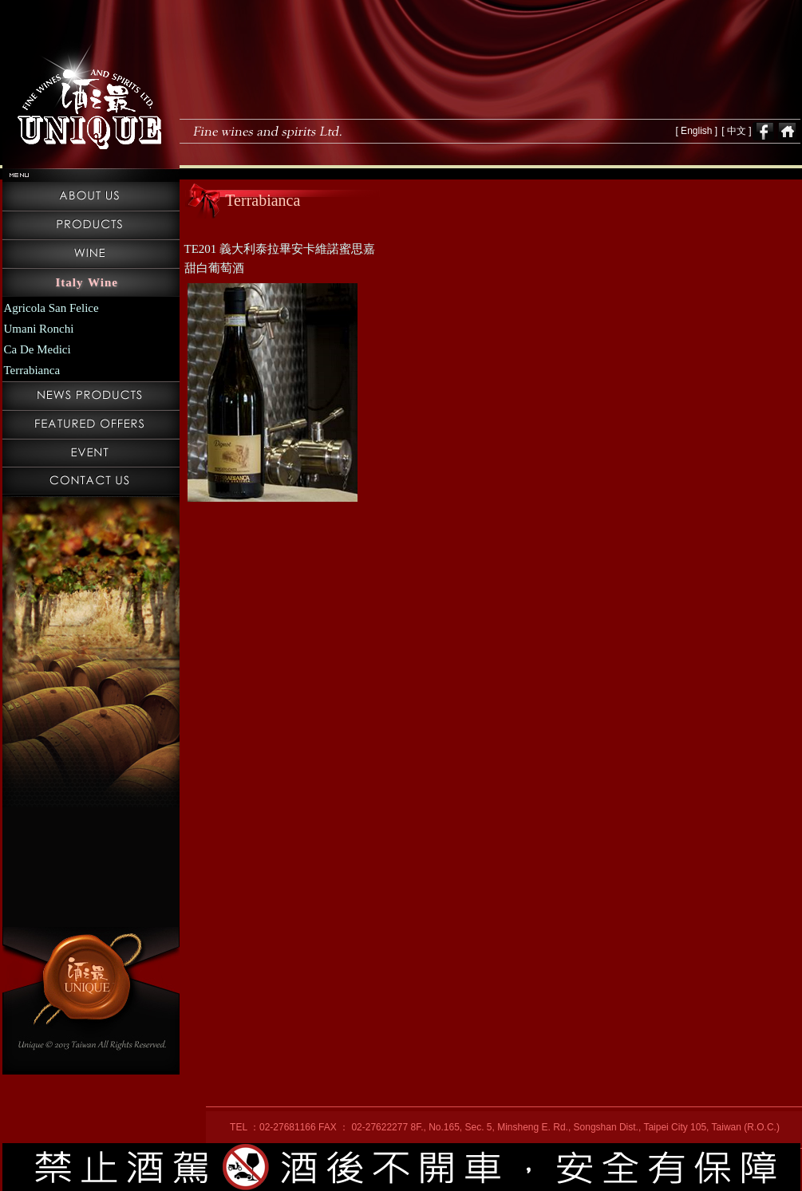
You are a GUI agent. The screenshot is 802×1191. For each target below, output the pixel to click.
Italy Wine (87, 282)
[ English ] (696, 130)
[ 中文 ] (736, 130)
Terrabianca (32, 370)
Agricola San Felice (51, 308)
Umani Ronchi (39, 328)
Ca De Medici (37, 349)
